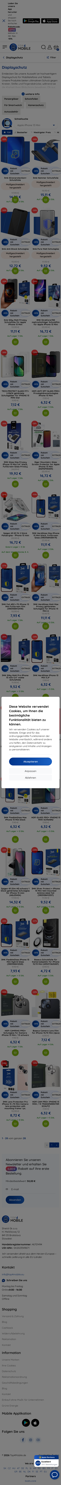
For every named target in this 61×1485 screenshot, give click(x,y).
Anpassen (30, 771)
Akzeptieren (30, 761)
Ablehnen (30, 777)
